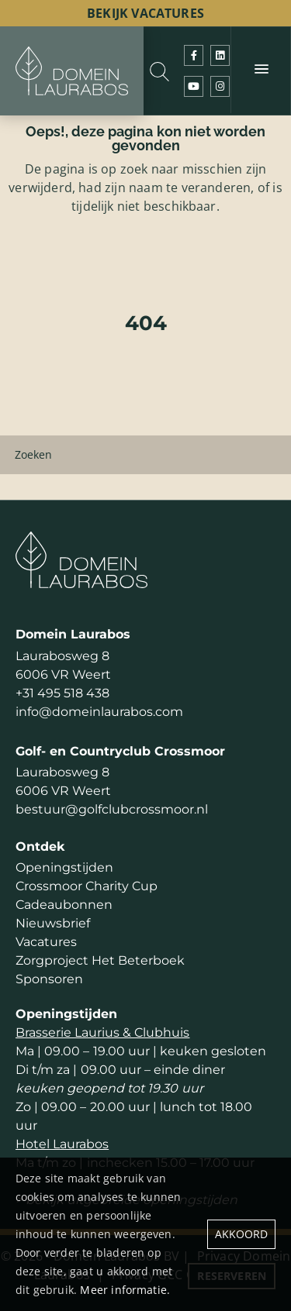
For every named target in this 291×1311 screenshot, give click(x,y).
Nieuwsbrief (53, 923)
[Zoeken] (145, 454)
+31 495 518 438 (62, 693)
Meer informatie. (125, 1289)
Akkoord (241, 1234)
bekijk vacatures (145, 13)
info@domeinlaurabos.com (99, 711)
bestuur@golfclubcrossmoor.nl (112, 809)
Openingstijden (64, 867)
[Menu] (260, 69)
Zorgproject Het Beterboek (100, 960)
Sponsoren (49, 979)
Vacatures (46, 941)
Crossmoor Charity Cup (87, 886)
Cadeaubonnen (64, 904)
